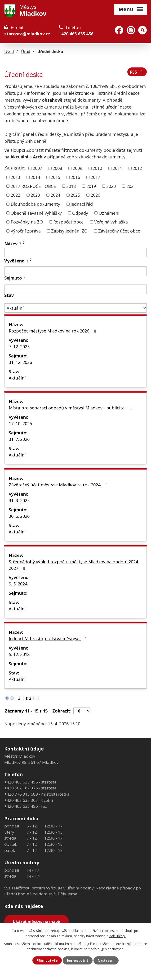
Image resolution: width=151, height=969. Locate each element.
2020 (111, 186)
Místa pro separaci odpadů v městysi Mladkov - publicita (71, 408)
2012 (137, 168)
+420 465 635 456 (76, 34)
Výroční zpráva (26, 231)
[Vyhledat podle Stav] (75, 308)
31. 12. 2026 (20, 362)
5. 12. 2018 (19, 654)
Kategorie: (14, 168)
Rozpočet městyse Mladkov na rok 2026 (53, 331)
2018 (71, 186)
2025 (75, 195)
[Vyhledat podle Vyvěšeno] (75, 271)
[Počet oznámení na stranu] (81, 711)
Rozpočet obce (68, 222)
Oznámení (109, 213)
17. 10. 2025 (20, 423)
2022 (15, 195)
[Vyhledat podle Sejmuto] (75, 289)
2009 (77, 168)
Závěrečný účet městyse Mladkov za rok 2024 (59, 485)
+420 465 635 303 (21, 800)
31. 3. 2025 (19, 500)
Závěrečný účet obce (119, 231)
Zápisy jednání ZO (69, 231)
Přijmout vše (46, 960)
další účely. (117, 935)
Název (12, 244)
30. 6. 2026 (19, 516)
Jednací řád (82, 204)
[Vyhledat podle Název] (75, 252)
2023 (35, 195)
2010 (97, 168)
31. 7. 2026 (19, 439)
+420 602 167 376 (21, 788)
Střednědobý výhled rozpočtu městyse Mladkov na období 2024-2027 (74, 565)
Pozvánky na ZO (27, 222)
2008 (57, 168)
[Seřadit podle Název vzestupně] (23, 241)
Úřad (25, 51)
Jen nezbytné (77, 960)
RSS (136, 73)
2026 (95, 195)
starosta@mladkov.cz (27, 34)
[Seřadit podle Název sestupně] (23, 243)
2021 (131, 186)
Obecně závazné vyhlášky (36, 213)
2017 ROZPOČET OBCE (33, 186)
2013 (15, 177)
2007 (37, 168)
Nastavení (107, 960)
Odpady (80, 213)
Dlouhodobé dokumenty (35, 204)
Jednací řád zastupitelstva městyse (48, 638)
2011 (117, 168)
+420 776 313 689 (21, 794)
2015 (55, 177)
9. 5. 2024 (18, 584)
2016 (75, 177)
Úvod (9, 51)
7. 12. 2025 (19, 346)
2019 (91, 186)
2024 (55, 195)
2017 (95, 177)
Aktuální (17, 378)
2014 (35, 177)
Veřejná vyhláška (111, 222)
